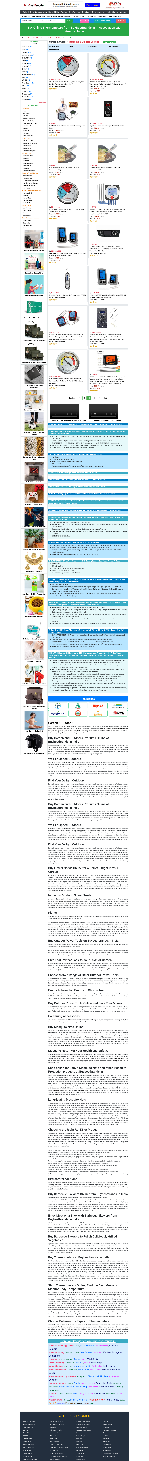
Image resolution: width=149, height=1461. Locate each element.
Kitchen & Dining (54, 12)
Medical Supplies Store (83, 1436)
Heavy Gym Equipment (83, 1424)
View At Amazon (59, 86)
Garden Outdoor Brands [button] (102, 21)
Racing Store (80, 1456)
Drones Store (107, 1447)
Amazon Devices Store (109, 1456)
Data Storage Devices (56, 1421)
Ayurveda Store (27, 1456)
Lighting (123, 12)
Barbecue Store (80, 1459)
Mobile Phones (107, 1424)
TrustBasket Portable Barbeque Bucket (108, 421)
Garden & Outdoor (113, 12)
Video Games (27, 1450)
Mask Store (106, 1436)
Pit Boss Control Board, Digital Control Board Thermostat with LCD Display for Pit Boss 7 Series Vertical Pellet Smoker (106, 249)
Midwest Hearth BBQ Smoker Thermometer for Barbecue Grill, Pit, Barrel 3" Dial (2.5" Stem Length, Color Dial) (66, 381)
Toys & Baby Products (109, 1430)
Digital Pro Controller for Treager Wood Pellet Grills (107, 126)
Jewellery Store (80, 1453)
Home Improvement (98, 12)
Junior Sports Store (28, 1444)
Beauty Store (27, 1441)
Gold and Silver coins (56, 1430)
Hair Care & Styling (28, 1447)
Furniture (64, 12)
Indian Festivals (54, 1441)
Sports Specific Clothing (30, 1459)
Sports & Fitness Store (56, 1444)
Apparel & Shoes (28, 1427)
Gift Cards (53, 1427)
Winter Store (106, 1441)
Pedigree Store (54, 1450)
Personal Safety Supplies (110, 1453)
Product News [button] (92, 5)
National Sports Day (29, 1421)
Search (69, 21)
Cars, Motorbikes (28, 1433)
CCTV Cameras (27, 1436)
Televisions (106, 1427)
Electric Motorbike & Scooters (58, 1456)
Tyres (104, 1433)
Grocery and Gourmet (56, 1433)
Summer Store (107, 1444)
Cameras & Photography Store (59, 1447)
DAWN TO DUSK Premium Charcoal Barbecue (68, 421)
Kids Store (79, 1441)
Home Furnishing (74, 12)
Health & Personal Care (83, 1421)
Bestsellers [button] (121, 21)
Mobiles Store (54, 1436)
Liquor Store (53, 1439)
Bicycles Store (107, 1450)
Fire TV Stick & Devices (57, 1424)
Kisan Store (79, 1444)
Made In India (80, 1439)
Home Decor (86, 12)
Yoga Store (106, 1421)
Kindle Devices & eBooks (83, 1430)
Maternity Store (27, 1439)
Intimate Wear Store (55, 1459)
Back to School (27, 1453)
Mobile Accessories (82, 1433)
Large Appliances (41, 12)
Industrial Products (81, 1427)
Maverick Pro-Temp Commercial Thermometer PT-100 (67, 295)
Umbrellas (106, 1439)
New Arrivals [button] (84, 21)
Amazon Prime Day (82, 1447)
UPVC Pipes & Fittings (56, 1453)
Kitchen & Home (28, 12)
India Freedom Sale (29, 1424)
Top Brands (79, 1450)
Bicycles (25, 1430)
